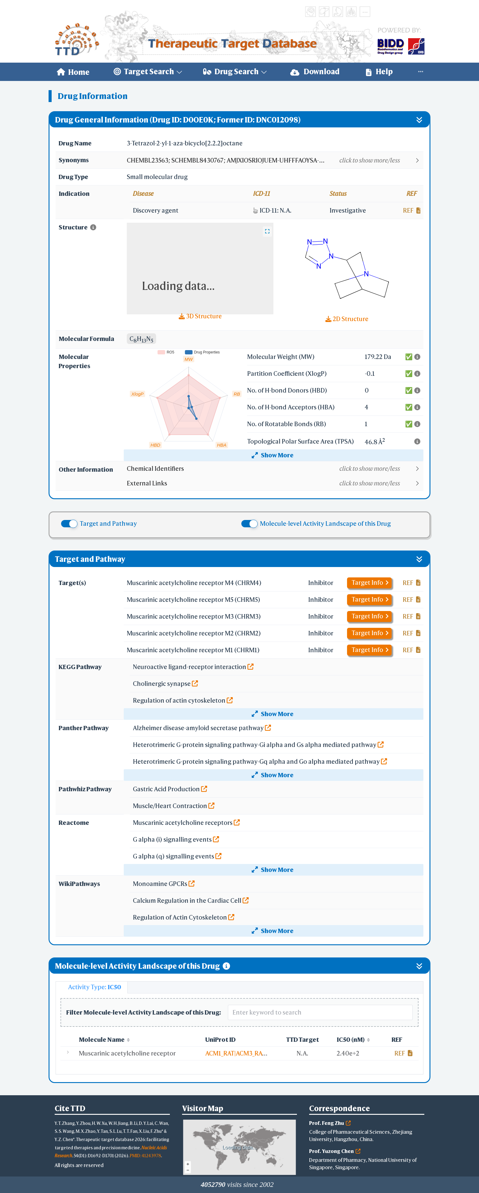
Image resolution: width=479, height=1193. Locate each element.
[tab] (92, 987)
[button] (275, 160)
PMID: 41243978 (145, 1155)
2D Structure (346, 318)
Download (315, 71)
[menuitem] (73, 72)
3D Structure (200, 316)
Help (379, 71)
